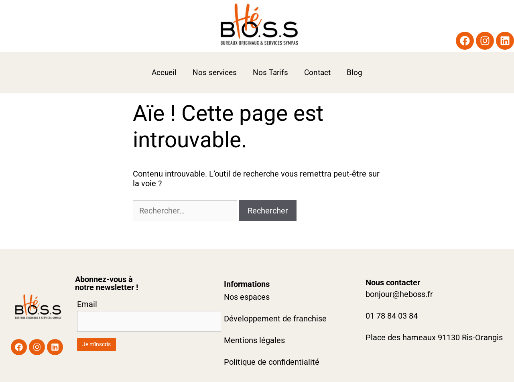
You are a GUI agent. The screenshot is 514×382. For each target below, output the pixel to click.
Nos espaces (247, 297)
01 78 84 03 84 (392, 316)
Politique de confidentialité (271, 362)
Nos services (215, 72)
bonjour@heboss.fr (399, 294)
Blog (354, 72)
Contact (317, 72)
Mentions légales (254, 340)
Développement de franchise (275, 318)
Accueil (164, 72)
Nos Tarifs (270, 72)
